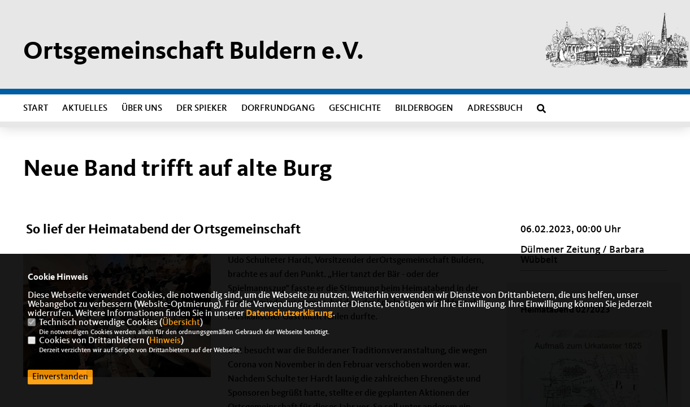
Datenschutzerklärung (289, 313)
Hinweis (165, 340)
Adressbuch (495, 108)
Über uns (141, 108)
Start (35, 108)
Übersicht (181, 322)
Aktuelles (84, 108)
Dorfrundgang (278, 108)
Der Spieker (201, 108)
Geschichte (355, 108)
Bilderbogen (424, 108)
